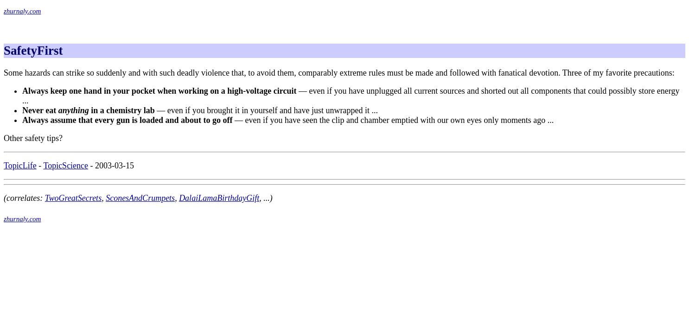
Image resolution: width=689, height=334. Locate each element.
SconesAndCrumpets (140, 198)
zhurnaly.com (22, 11)
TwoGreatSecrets (73, 198)
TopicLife (20, 165)
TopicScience (65, 165)
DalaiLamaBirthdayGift (219, 198)
